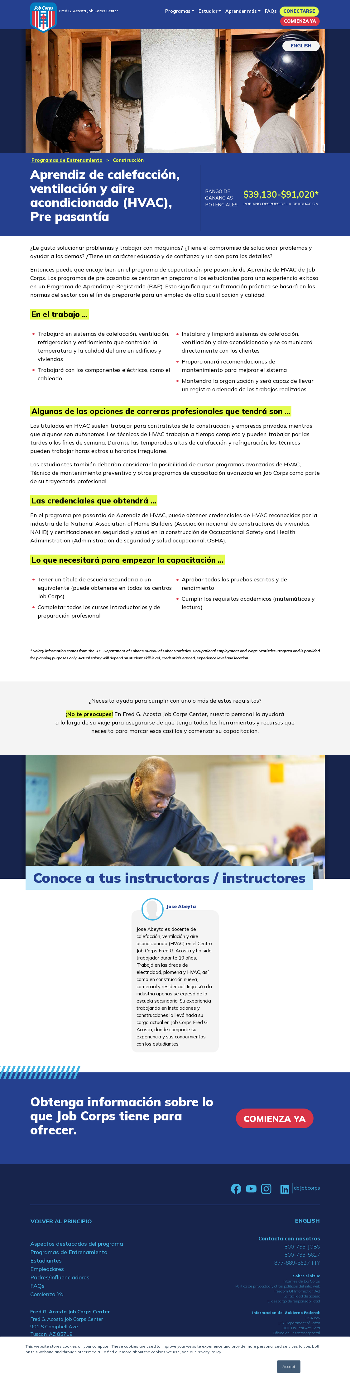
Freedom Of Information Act (296, 1291)
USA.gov (312, 1318)
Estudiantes (46, 1260)
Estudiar (208, 11)
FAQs (271, 11)
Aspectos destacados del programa (76, 1243)
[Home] (43, 17)
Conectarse (299, 11)
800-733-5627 (302, 1254)
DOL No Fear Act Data (301, 1328)
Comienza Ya (300, 21)
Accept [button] (288, 1366)
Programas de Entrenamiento (67, 160)
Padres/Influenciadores (59, 1277)
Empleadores (47, 1269)
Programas (177, 11)
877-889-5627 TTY (297, 1262)
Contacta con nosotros (289, 1238)
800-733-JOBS (302, 1246)
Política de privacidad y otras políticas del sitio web (277, 1286)
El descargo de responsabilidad (293, 1301)
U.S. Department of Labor (299, 1323)
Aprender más (241, 11)
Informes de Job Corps (301, 1281)
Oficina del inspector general (296, 1332)
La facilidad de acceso (302, 1296)
